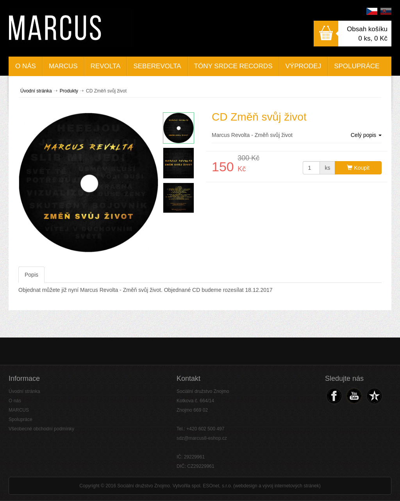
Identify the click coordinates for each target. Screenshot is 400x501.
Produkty (69, 91)
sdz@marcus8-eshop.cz (202, 438)
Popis (31, 275)
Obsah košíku (367, 29)
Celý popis (366, 135)
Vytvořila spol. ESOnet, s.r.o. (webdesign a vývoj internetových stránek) (247, 486)
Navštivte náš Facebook (334, 396)
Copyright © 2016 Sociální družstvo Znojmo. (125, 486)
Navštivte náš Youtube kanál (354, 396)
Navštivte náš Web (373, 396)
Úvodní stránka (36, 91)
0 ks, (373, 38)
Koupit (358, 168)
